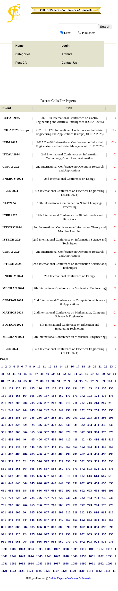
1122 (13, 571)
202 (10, 403)
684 (25, 490)
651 (75, 483)
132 (82, 388)
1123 (21, 571)
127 (46, 388)
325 (32, 425)
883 (18, 527)
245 (32, 410)
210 (68, 403)
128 (53, 388)
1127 (56, 571)
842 (10, 519)
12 (49, 366)
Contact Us (69, 62)
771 (75, 505)
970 (68, 541)
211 (75, 403)
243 (18, 410)
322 (10, 425)
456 (111, 446)
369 (61, 432)
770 (68, 505)
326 (39, 425)
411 (75, 439)
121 (3, 388)
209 (61, 403)
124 (25, 388)
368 (53, 432)
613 (89, 476)
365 (32, 432)
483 (18, 454)
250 (68, 410)
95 (81, 381)
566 (39, 468)
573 (89, 468)
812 (82, 512)
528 (53, 461)
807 (46, 512)
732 (82, 498)
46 (30, 374)
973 (89, 541)
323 (18, 425)
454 (96, 446)
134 (96, 388)
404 (25, 439)
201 (3, 403)
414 (96, 439)
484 (25, 454)
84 (19, 381)
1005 (39, 549)
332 (82, 425)
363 (18, 432)
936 (111, 534)
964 (25, 541)
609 (61, 476)
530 (68, 461)
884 (25, 527)
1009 (74, 549)
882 (10, 527)
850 (68, 519)
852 (82, 519)
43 (14, 374)
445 (32, 446)
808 (53, 512)
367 (46, 432)
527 (46, 461)
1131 (90, 571)
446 (39, 446)
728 (53, 498)
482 (10, 454)
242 (10, 410)
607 (46, 476)
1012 (100, 549)
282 (10, 417)
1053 (109, 556)
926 (39, 534)
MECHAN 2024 (13, 288)
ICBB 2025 (9, 215)
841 (3, 519)
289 (61, 417)
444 (25, 446)
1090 (83, 563)
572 (82, 468)
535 (103, 461)
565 (32, 468)
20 (94, 366)
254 (96, 410)
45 (25, 374)
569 (61, 468)
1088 (65, 563)
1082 (13, 563)
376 (111, 432)
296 (111, 417)
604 (25, 476)
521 (3, 461)
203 (18, 403)
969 (61, 541)
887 (46, 527)
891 (75, 527)
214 (96, 403)
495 (103, 454)
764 (25, 505)
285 (32, 417)
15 (66, 366)
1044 (30, 556)
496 (111, 454)
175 (103, 395)
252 (82, 410)
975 (103, 541)
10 (39, 366)
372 (82, 432)
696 (111, 490)
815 (103, 512)
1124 (30, 571)
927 (46, 534)
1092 (100, 563)
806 (39, 512)
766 (39, 505)
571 (75, 468)
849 (61, 519)
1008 (65, 549)
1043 (22, 556)
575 (103, 468)
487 (46, 454)
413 (89, 439)
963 (18, 541)
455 (103, 446)
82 (8, 381)
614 (96, 476)
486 (39, 454)
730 (68, 498)
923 (18, 534)
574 (96, 468)
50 (53, 374)
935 (103, 534)
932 (82, 534)
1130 (81, 571)
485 (32, 454)
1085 (39, 563)
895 (103, 527)
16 (72, 366)
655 (103, 483)
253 (89, 410)
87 (36, 381)
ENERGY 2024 (12, 178)
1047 (57, 556)
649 (61, 483)
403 (18, 439)
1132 (98, 571)
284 (25, 417)
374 (96, 432)
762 (10, 505)
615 (103, 476)
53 (69, 374)
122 (10, 388)
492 (82, 454)
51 (58, 374)
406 (39, 439)
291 (75, 417)
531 (75, 461)
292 (82, 417)
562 (10, 468)
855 (103, 519)
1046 (48, 556)
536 (111, 461)
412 (82, 439)
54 (75, 374)
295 (103, 417)
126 (39, 388)
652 (82, 483)
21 (100, 366)
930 (68, 534)
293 (89, 417)
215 (103, 403)
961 (3, 541)
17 (77, 366)
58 (97, 374)
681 (3, 490)
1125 (38, 571)
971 (75, 541)
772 (82, 505)
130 (68, 388)
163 (18, 395)
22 (105, 366)
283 (18, 417)
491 (75, 454)
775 (103, 505)
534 (96, 461)
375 (103, 432)
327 (46, 425)
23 (111, 366)
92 (64, 381)
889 (61, 527)
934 (96, 534)
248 (53, 410)
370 (68, 432)
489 (61, 454)
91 (58, 381)
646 (39, 483)
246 (39, 410)
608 (53, 476)
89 (47, 381)
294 (96, 417)
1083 (22, 563)
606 (39, 476)
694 (96, 490)
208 (53, 403)
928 (53, 534)
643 (18, 483)
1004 (30, 549)
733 (89, 498)
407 (46, 439)
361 (3, 432)
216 (111, 403)
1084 (30, 563)
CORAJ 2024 (11, 166)
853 (89, 519)
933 (89, 534)
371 (75, 432)
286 (39, 417)
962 (10, 541)
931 (75, 534)
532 (82, 461)
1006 (48, 549)
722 (10, 498)
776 (111, 505)
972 (82, 541)
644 (25, 483)
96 (86, 381)
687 (46, 490)
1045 (39, 556)
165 (32, 395)
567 (46, 468)
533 (89, 461)
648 (53, 483)
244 (25, 410)
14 (61, 366)
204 (25, 403)
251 (75, 410)
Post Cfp (21, 62)
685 (32, 490)
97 (92, 381)
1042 (13, 556)
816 (111, 512)
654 (96, 483)
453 (89, 446)
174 (96, 395)
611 (75, 476)
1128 (64, 571)
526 (39, 461)
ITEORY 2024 (12, 227)
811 (75, 512)
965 (32, 541)
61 (114, 374)
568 (53, 468)
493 (89, 454)
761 (3, 505)
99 (103, 381)
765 (32, 505)
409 (61, 439)
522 (10, 461)
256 (111, 410)
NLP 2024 (9, 203)
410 (68, 439)
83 (14, 381)
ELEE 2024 (10, 191)
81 (2, 381)
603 (18, 476)
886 (39, 527)
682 (10, 490)
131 (75, 388)
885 (32, 527)
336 (111, 425)
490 (68, 454)
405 (32, 439)
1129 (73, 571)
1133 (107, 571)
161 (3, 395)
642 (10, 483)
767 (46, 505)
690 (68, 490)
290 (68, 417)
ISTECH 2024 (11, 239)
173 (89, 395)
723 (18, 498)
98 (97, 381)
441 (3, 446)
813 (89, 512)
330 (68, 425)
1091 (92, 563)
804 (25, 512)
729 (61, 498)
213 (89, 403)
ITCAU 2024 (11, 154)
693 (89, 490)
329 (61, 425)
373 (89, 432)
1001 (4, 549)
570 (68, 468)
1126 (47, 571)
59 (103, 374)
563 (18, 468)
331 (75, 425)
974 (96, 541)
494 (96, 454)
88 (41, 381)
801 (3, 512)
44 (19, 374)
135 (103, 388)
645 (32, 483)
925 (32, 534)
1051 (92, 556)
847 (46, 519)
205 (32, 403)
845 (32, 519)
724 (25, 498)
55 (81, 374)
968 (53, 541)
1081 (4, 563)
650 (68, 483)
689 (61, 490)
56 (86, 374)
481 (3, 454)
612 (82, 476)
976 (111, 541)
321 (3, 425)
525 (32, 461)
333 (89, 425)
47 (36, 374)
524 (25, 461)
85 (25, 381)
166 (39, 395)
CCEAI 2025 (11, 118)
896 (111, 527)
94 (75, 381)
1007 (57, 549)
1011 (92, 549)
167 (46, 395)
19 (89, 366)
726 (39, 498)
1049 (74, 556)
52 (64, 374)
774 (96, 505)
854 (96, 519)
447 (46, 446)
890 (68, 527)
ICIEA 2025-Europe (15, 130)
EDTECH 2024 (12, 324)
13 (55, 366)
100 (109, 381)
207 (46, 403)
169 (61, 395)
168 (53, 395)
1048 (65, 556)
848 (53, 519)
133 (89, 388)
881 (3, 527)
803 (18, 512)
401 (3, 439)
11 (44, 366)
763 (18, 505)
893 (89, 527)
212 (82, 403)
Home (20, 45)
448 (53, 446)
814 (96, 512)
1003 (22, 549)
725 (32, 498)
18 (83, 366)
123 (18, 388)
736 (111, 498)
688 (53, 490)
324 (25, 425)
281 (3, 417)
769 (61, 505)
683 (18, 490)
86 (30, 381)
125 (32, 388)
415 (103, 439)
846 (39, 519)
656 (111, 483)
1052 (100, 556)
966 (39, 541)
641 (3, 483)
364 (25, 432)
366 (39, 432)
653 (89, 483)
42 (8, 374)
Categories (23, 54)
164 (25, 395)
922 (10, 534)
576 (111, 468)
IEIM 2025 (9, 142)
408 (53, 439)
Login (66, 45)
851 (75, 519)
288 (53, 417)
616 (111, 476)
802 (10, 512)
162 (10, 395)
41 (2, 374)
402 (10, 439)
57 (92, 374)
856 (111, 519)
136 (111, 388)
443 (18, 446)
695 (103, 490)
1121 (4, 571)
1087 (57, 563)
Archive (67, 54)
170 (68, 395)
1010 (83, 549)
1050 (83, 556)
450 (68, 446)
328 (53, 425)
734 (96, 498)
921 (3, 534)
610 (68, 476)
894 (96, 527)
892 (82, 527)
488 (53, 454)
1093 (109, 563)
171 (75, 395)
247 (46, 410)
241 (3, 410)
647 (46, 483)
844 (25, 519)
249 (61, 410)
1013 (109, 549)
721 (3, 498)
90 (53, 381)
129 (61, 388)
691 (75, 490)
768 (53, 505)
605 (32, 476)
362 (10, 432)
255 (103, 410)
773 (89, 505)
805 (32, 512)
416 (111, 439)
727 (46, 498)
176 (111, 395)
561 (3, 468)
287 (46, 417)
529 (61, 461)
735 (103, 498)
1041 (4, 556)
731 (75, 498)
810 (68, 512)
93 (69, 381)
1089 (74, 563)
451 (75, 446)
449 (61, 446)
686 (39, 490)
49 (47, 374)
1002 (13, 549)
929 (61, 534)
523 (18, 461)
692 (82, 490)
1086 (48, 563)
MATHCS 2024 (12, 312)
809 (61, 512)
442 (10, 446)
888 (53, 527)
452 (82, 446)
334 (96, 425)
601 (3, 476)
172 (82, 395)
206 (39, 403)
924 (25, 534)
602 (10, 476)
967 (46, 541)
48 (41, 374)
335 (103, 425)
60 (108, 374)
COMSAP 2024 (12, 300)
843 (18, 519)
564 (25, 468)
